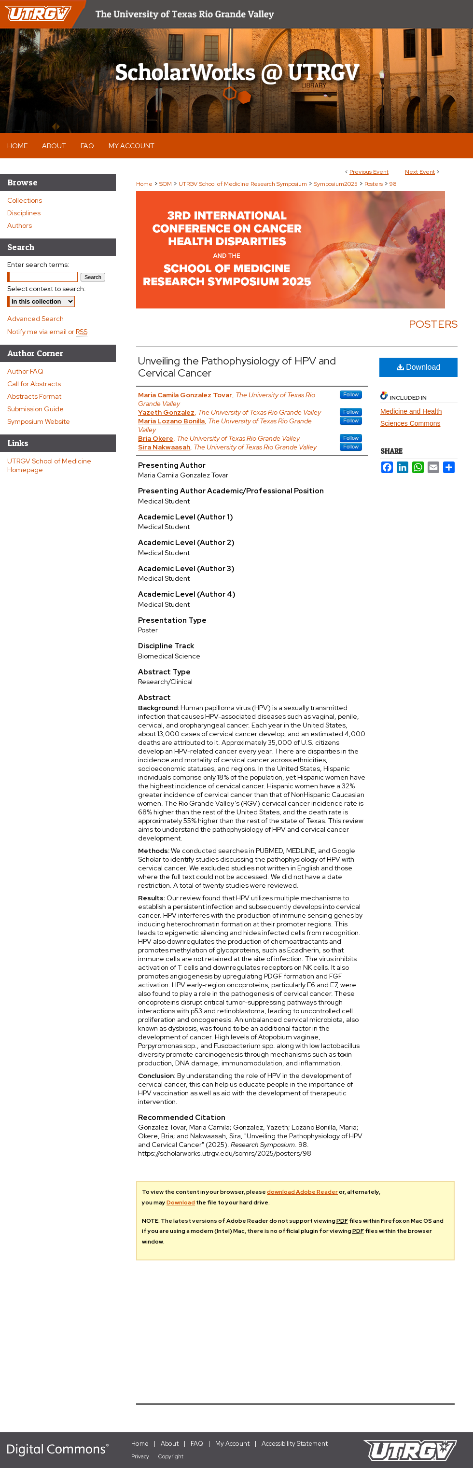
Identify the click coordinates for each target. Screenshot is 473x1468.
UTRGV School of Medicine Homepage (49, 465)
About (170, 1444)
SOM (166, 184)
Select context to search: (46, 288)
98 (393, 184)
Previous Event (369, 172)
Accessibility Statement (295, 1444)
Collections (24, 200)
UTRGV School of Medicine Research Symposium (243, 184)
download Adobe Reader (302, 1192)
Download (419, 367)
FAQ (197, 1444)
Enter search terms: (38, 264)
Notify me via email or (47, 331)
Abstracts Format (34, 396)
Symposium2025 (336, 184)
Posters (374, 184)
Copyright (170, 1456)
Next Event (420, 172)
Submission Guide (35, 409)
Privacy (140, 1456)
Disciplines (24, 213)
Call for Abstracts (34, 383)
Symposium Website (38, 421)
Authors (19, 225)
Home (144, 184)
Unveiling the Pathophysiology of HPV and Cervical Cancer (237, 367)
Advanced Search (35, 318)
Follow (351, 394)
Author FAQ (25, 371)
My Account (232, 1444)
